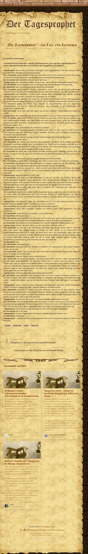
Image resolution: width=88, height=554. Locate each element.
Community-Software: (41, 533)
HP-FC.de (15, 2)
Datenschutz (51, 530)
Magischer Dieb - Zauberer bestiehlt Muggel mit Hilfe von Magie (61, 393)
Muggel (7, 326)
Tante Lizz (34, 326)
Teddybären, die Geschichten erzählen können (33, 342)
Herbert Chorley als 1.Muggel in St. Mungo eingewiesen (22, 462)
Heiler (26, 326)
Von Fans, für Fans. (49, 527)
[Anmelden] (53, 2)
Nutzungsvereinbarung (38, 530)
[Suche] (85, 2)
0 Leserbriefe (60, 48)
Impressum (60, 530)
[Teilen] (79, 52)
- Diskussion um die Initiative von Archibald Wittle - (38, 350)
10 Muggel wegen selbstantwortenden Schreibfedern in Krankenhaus (22, 393)
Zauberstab (17, 326)
